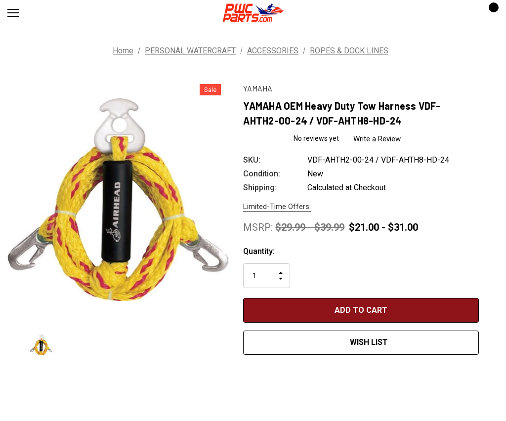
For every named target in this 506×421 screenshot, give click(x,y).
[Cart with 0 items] (491, 12)
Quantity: (259, 251)
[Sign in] (462, 12)
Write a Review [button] (377, 138)
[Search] (39, 12)
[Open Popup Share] (494, 327)
